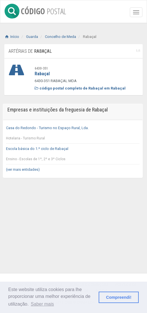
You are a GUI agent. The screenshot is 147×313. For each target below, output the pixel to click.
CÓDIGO (35, 10)
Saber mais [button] (42, 304)
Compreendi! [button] (119, 297)
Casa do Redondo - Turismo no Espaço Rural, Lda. (73, 134)
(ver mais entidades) (23, 169)
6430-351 (41, 68)
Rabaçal (42, 73)
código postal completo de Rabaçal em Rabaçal (80, 88)
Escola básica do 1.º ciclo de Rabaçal (73, 155)
